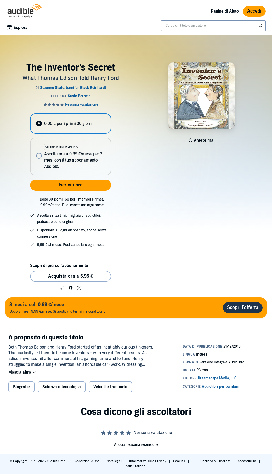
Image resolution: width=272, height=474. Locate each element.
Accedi (254, 11)
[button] (62, 288)
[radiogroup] (70, 144)
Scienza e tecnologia (61, 387)
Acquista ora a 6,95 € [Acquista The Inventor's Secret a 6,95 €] (70, 276)
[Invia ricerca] (261, 25)
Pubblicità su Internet (214, 461)
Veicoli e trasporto (110, 387)
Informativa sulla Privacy (148, 461)
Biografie (21, 387)
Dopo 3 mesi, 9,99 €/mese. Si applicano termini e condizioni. (57, 307)
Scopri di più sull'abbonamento (59, 265)
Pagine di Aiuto (225, 11)
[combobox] (213, 25)
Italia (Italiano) (136, 466)
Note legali (114, 461)
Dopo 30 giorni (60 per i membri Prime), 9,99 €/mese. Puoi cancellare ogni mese (72, 202)
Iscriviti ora (71, 185)
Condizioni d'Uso (87, 461)
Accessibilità (247, 461)
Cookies (179, 461)
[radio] (70, 123)
